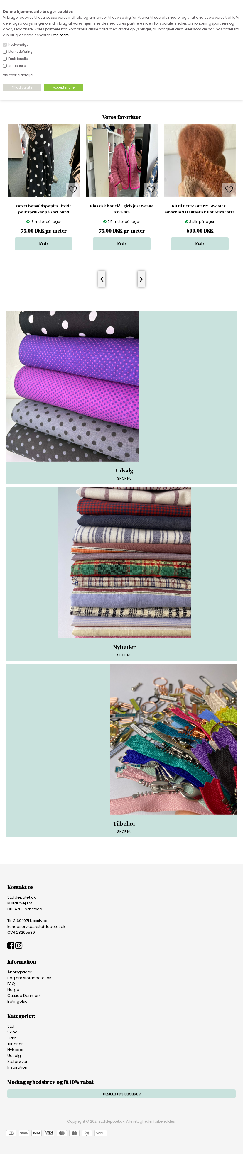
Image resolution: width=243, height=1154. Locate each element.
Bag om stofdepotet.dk (29, 978)
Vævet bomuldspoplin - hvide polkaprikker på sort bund (44, 209)
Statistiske (17, 65)
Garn (12, 1038)
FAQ (11, 984)
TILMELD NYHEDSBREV (121, 1094)
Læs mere (60, 35)
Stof (11, 1026)
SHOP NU (124, 473)
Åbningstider (19, 972)
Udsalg (14, 1055)
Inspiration (17, 1067)
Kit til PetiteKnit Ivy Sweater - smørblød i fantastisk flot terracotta (199, 209)
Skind (12, 1032)
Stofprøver (17, 1061)
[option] (43, 187)
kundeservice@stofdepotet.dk (36, 926)
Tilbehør (15, 1044)
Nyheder (15, 1050)
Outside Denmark (24, 995)
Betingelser (18, 1001)
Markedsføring (20, 51)
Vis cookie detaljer (18, 75)
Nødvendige (18, 44)
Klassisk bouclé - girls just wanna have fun (121, 209)
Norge (13, 989)
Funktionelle (18, 58)
